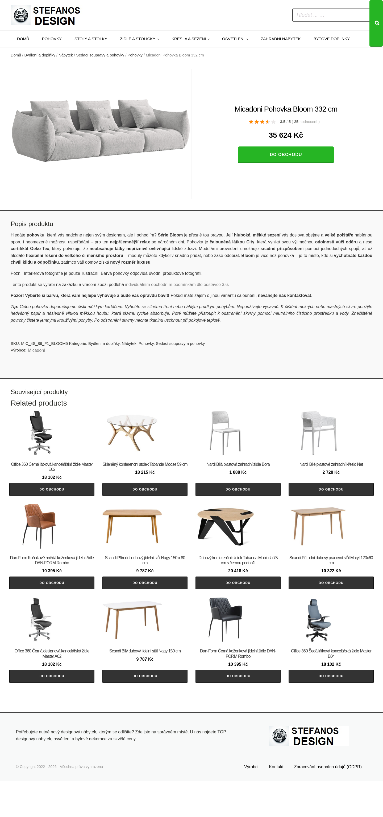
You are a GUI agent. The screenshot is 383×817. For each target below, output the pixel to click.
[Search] (376, 23)
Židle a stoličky (137, 38)
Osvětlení (233, 38)
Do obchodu (286, 154)
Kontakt (276, 802)
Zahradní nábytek (281, 38)
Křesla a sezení (189, 38)
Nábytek (66, 55)
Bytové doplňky (332, 38)
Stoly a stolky (90, 38)
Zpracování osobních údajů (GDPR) (328, 802)
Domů (23, 38)
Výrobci (251, 802)
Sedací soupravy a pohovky (100, 55)
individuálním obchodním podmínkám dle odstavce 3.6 (176, 284)
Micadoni (36, 350)
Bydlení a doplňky (39, 55)
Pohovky (52, 38)
